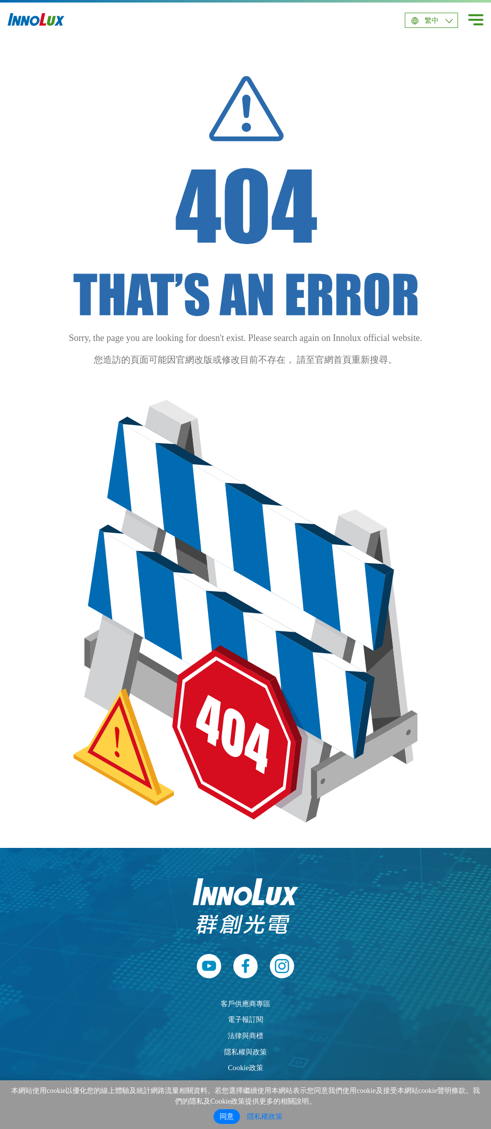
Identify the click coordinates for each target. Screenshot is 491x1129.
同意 (227, 1116)
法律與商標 (245, 1036)
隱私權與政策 (245, 1052)
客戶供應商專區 (245, 1004)
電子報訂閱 (245, 1019)
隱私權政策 (265, 1116)
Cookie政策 (245, 1068)
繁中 (432, 20)
